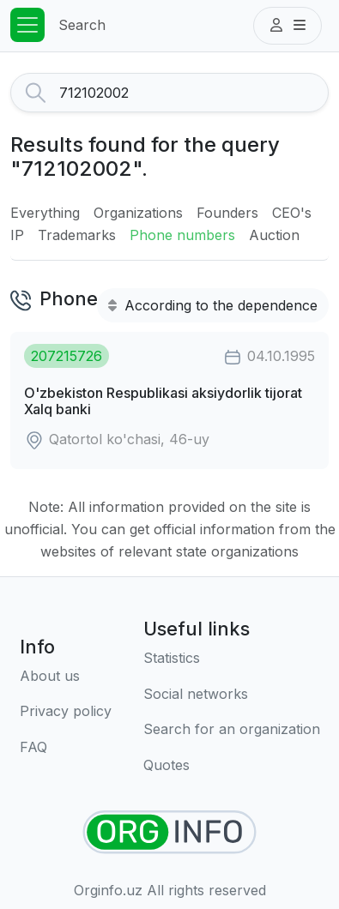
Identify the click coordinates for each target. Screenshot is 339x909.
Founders (227, 212)
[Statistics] (231, 658)
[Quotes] (231, 766)
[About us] (66, 676)
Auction (274, 235)
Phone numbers (182, 235)
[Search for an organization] (231, 730)
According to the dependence (213, 305)
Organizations (138, 212)
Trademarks (77, 235)
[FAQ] (66, 748)
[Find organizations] (169, 832)
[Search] (193, 92)
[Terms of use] (66, 712)
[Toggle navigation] (27, 25)
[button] (287, 26)
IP (17, 235)
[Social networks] (231, 694)
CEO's (292, 212)
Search (82, 24)
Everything (45, 212)
